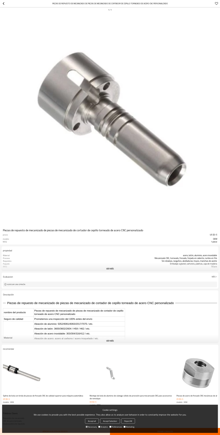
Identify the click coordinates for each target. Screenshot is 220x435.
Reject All (128, 421)
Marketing (129, 426)
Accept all (92, 421)
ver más (110, 268)
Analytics (103, 426)
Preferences (115, 426)
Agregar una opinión (16, 284)
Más (214, 276)
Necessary (91, 426)
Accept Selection (110, 421)
